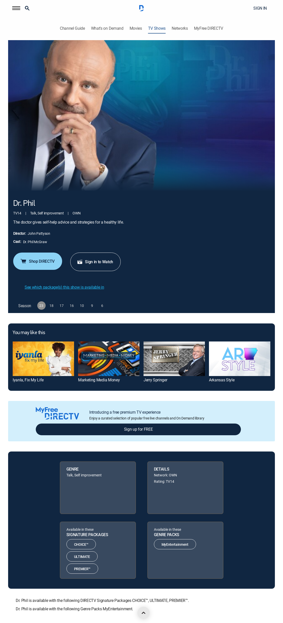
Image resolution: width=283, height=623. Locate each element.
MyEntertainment (175, 544)
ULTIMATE (82, 556)
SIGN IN (260, 8)
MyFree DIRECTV (208, 28)
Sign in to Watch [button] (95, 262)
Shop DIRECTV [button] (37, 261)
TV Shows (157, 28)
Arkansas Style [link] (222, 380)
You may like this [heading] (29, 332)
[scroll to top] (143, 612)
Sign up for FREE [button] (138, 429)
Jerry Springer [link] (155, 380)
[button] (16, 8)
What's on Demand (107, 28)
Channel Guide (72, 28)
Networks (180, 28)
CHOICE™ (81, 544)
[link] (43, 358)
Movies (136, 28)
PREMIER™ (82, 568)
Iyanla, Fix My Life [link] (28, 380)
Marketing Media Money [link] (99, 380)
